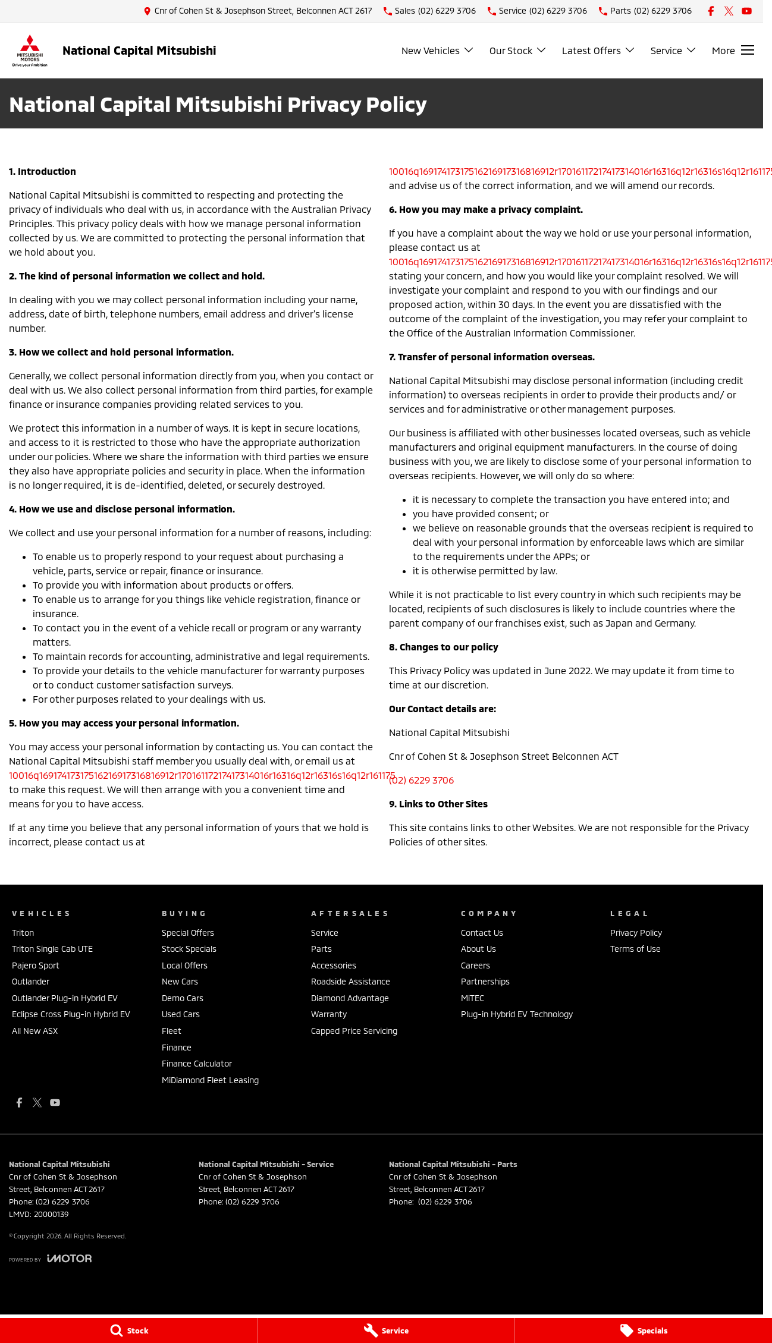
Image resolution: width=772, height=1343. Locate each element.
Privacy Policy (636, 932)
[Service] (386, 1330)
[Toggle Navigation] (733, 50)
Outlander (30, 981)
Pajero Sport (35, 965)
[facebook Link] (711, 11)
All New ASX (35, 1031)
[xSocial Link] (728, 11)
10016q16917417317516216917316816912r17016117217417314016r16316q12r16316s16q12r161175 (202, 775)
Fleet (171, 1031)
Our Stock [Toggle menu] (518, 50)
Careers (475, 965)
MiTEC (472, 998)
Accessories (333, 965)
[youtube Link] (746, 11)
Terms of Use (635, 948)
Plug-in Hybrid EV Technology (517, 1014)
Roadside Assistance (350, 981)
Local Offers (185, 965)
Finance (177, 1047)
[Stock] (128, 1330)
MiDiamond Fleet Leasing (210, 1080)
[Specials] (643, 1330)
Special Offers (188, 932)
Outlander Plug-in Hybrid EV (65, 998)
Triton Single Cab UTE (52, 948)
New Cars (180, 981)
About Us (478, 948)
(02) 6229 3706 (421, 779)
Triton (23, 932)
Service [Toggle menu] (674, 50)
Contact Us (482, 932)
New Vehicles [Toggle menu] (438, 50)
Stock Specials (189, 948)
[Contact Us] (257, 11)
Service (324, 932)
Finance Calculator (197, 1063)
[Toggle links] (50, 1258)
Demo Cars (182, 998)
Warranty (329, 1014)
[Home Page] (30, 50)
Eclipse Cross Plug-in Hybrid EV (71, 1014)
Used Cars (181, 1014)
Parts (321, 948)
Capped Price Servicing (354, 1031)
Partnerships (485, 981)
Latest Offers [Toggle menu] (599, 50)
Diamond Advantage (350, 998)
